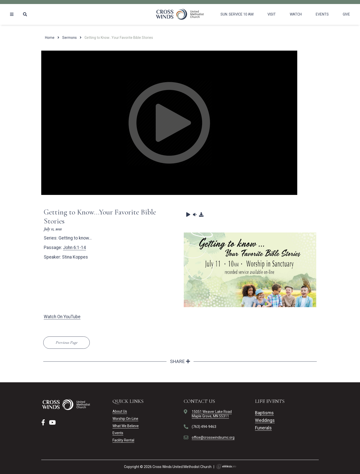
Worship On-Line (125, 419)
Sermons (69, 38)
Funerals (263, 427)
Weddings (265, 420)
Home (49, 38)
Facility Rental (123, 440)
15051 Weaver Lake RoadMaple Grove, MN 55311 (212, 414)
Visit (272, 14)
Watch (296, 14)
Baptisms (264, 412)
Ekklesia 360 (226, 466)
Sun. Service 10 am (237, 14)
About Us (119, 411)
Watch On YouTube (62, 316)
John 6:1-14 (74, 247)
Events (322, 14)
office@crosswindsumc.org (213, 437)
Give (346, 14)
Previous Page (67, 342)
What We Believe (125, 426)
